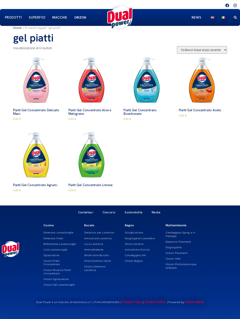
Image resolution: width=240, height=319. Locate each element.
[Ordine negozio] (202, 50)
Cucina (49, 225)
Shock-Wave (194, 302)
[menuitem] (212, 17)
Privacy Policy (131, 302)
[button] (235, 17)
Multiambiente (176, 225)
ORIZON (80, 17)
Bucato (89, 225)
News (197, 17)
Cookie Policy (155, 302)
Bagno (129, 225)
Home (17, 28)
